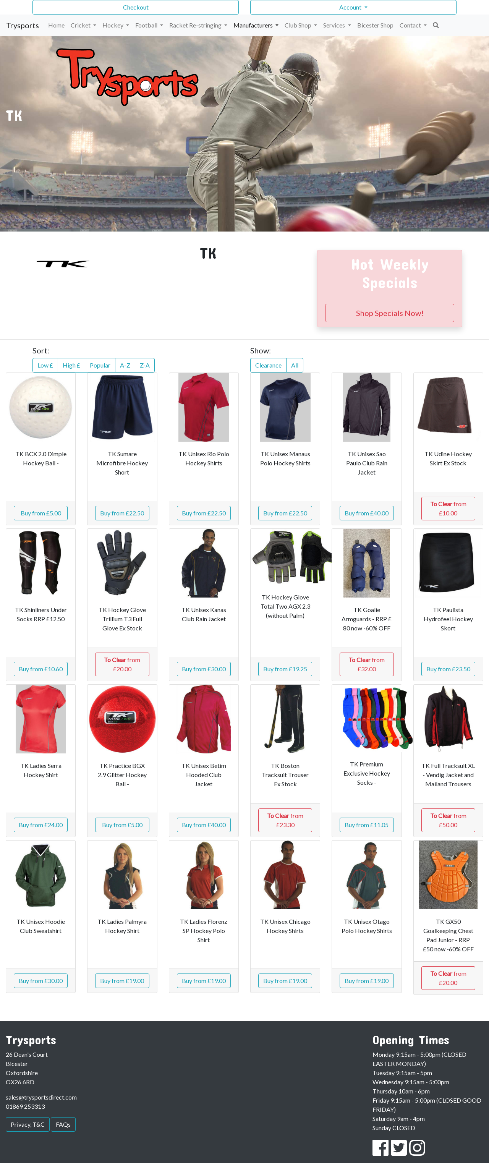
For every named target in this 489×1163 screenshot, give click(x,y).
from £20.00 (122, 664)
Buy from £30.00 (204, 668)
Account (351, 7)
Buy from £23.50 (448, 668)
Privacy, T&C (28, 1124)
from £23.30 (285, 820)
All (294, 365)
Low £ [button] (45, 365)
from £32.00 (366, 664)
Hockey (113, 25)
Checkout (136, 7)
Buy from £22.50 (122, 513)
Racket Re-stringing (196, 25)
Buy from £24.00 (41, 824)
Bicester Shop (375, 25)
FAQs (63, 1124)
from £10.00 (448, 508)
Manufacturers (253, 25)
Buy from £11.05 (367, 824)
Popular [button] (100, 365)
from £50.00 (448, 820)
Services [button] (334, 25)
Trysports (22, 25)
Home (56, 25)
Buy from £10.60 (41, 668)
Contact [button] (411, 25)
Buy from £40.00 (367, 513)
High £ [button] (71, 365)
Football (147, 25)
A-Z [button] (125, 365)
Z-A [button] (145, 365)
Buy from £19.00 (122, 980)
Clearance (268, 365)
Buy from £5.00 (41, 513)
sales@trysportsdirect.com (41, 1097)
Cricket (81, 25)
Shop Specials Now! (390, 312)
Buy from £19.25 (285, 668)
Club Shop (299, 25)
